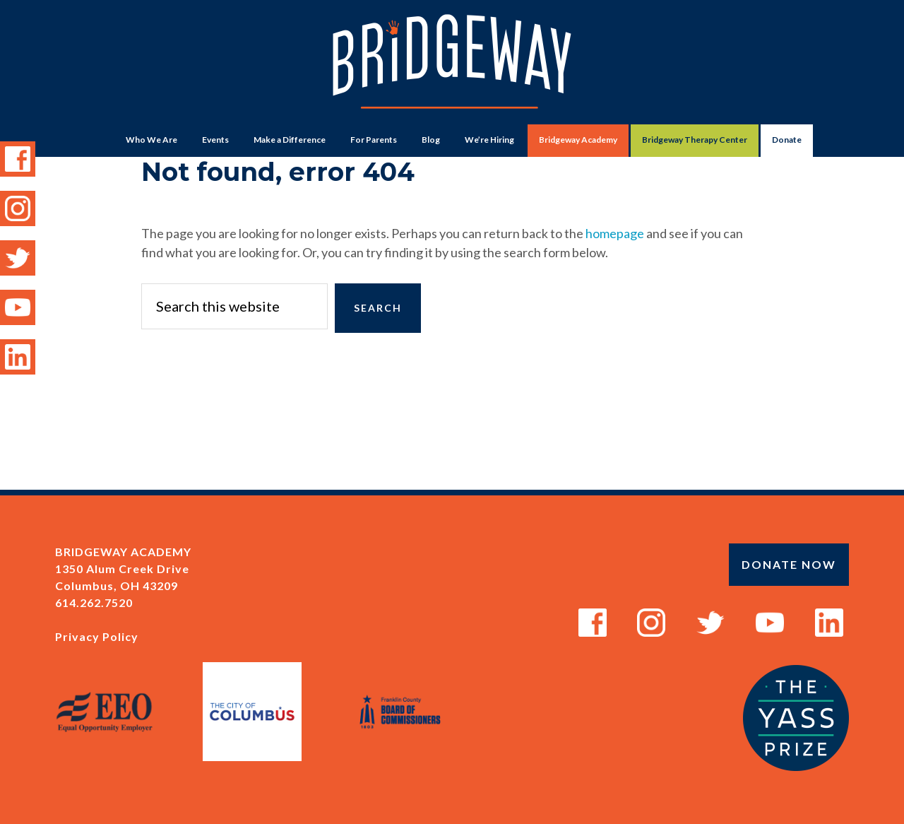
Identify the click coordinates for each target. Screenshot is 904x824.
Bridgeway (452, 67)
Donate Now (789, 564)
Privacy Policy (96, 636)
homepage (614, 233)
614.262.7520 (94, 602)
